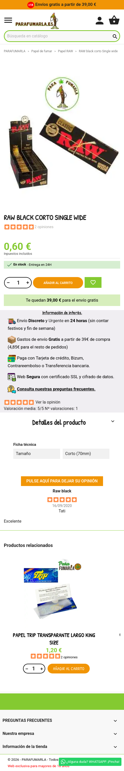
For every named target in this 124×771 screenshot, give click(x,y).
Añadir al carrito (58, 283)
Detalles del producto (74, 422)
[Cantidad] (17, 282)
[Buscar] (62, 36)
